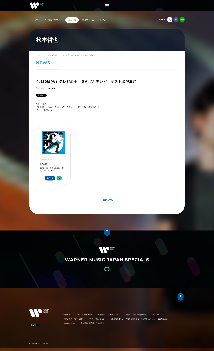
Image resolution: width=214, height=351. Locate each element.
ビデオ (103, 20)
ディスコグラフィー (53, 20)
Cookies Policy (69, 323)
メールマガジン (157, 315)
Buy (50, 178)
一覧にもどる (107, 200)
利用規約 (101, 315)
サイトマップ (115, 315)
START (44, 164)
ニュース (72, 20)
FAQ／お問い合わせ (97, 319)
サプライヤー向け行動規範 (73, 319)
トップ (35, 20)
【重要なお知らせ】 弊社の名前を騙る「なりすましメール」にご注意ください (139, 319)
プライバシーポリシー (84, 315)
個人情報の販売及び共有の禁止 (92, 323)
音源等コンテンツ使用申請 (136, 315)
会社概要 (66, 315)
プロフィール (88, 20)
